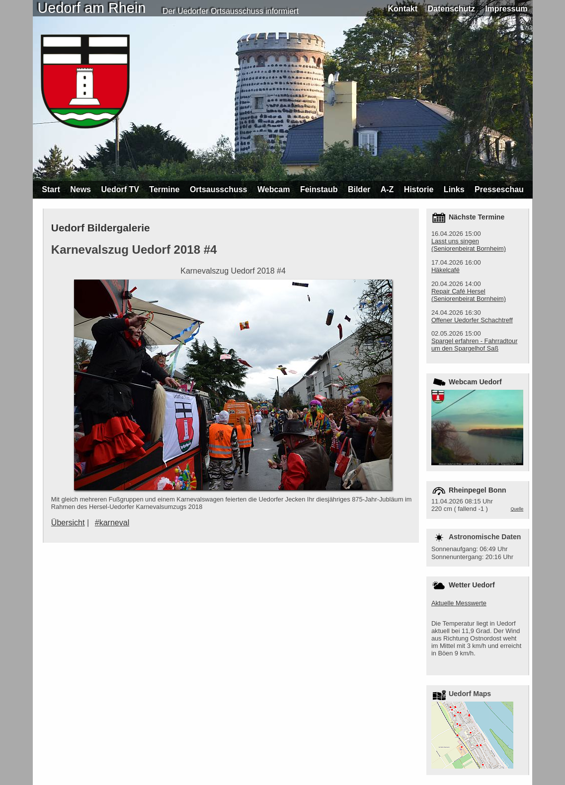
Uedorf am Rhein (92, 8)
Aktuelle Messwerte (458, 603)
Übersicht (68, 522)
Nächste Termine (476, 217)
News (80, 189)
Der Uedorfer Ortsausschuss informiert (230, 11)
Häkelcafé (445, 270)
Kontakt (403, 8)
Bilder (359, 189)
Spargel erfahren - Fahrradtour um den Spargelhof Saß (474, 344)
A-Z (387, 189)
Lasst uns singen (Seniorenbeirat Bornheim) (468, 244)
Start (51, 189)
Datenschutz (451, 8)
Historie (419, 189)
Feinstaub (319, 189)
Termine (164, 189)
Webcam (273, 189)
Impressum (506, 8)
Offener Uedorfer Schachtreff (472, 320)
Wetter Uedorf (472, 585)
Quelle (516, 508)
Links (454, 189)
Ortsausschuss (218, 189)
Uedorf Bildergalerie (100, 227)
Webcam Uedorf (475, 382)
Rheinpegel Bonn (477, 490)
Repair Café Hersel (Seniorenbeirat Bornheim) (468, 294)
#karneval (112, 522)
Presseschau (499, 189)
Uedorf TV (120, 189)
